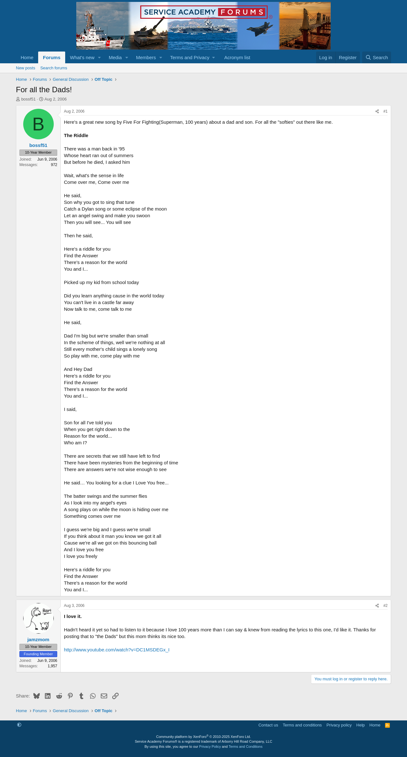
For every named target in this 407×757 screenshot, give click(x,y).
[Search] (376, 57)
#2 (385, 605)
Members (146, 57)
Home (27, 57)
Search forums (53, 68)
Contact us (268, 725)
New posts (25, 68)
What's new (82, 57)
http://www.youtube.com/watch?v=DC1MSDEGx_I (116, 649)
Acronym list (237, 57)
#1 (385, 111)
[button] (99, 57)
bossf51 (28, 99)
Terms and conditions (302, 725)
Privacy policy (339, 725)
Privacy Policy (210, 746)
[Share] (377, 111)
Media (115, 57)
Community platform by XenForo (203, 737)
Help (360, 725)
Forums (51, 57)
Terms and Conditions (245, 746)
